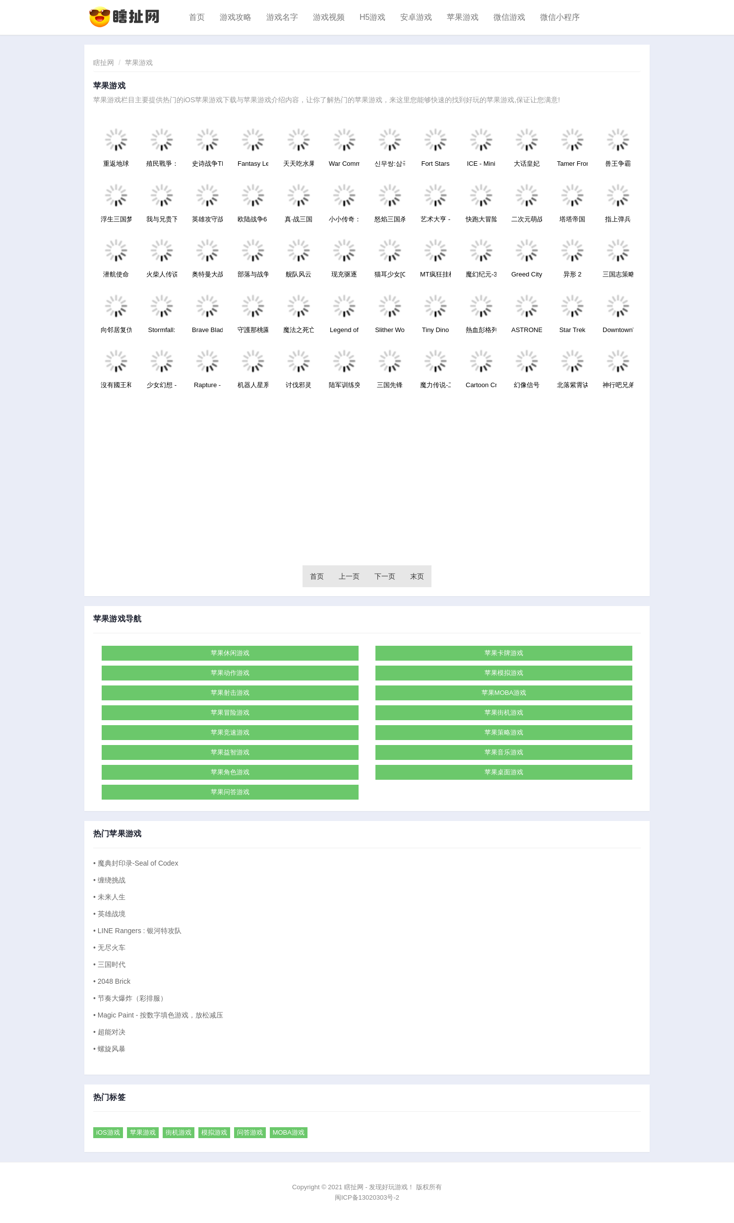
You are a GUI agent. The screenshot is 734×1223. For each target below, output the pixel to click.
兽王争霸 (618, 163)
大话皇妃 (527, 163)
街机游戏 (178, 1132)
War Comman (344, 163)
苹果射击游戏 (230, 692)
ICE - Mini (481, 163)
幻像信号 (527, 385)
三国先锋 (390, 385)
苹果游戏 (463, 17)
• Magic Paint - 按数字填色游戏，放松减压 (158, 1015)
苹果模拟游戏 (504, 673)
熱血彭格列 (481, 330)
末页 (417, 576)
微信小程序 (560, 17)
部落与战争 (253, 274)
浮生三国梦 (116, 219)
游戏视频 (329, 17)
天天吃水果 (298, 163)
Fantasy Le (253, 163)
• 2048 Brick (111, 981)
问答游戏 (250, 1132)
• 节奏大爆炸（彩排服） (130, 998)
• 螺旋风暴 (109, 1049)
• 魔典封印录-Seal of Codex (135, 863)
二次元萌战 (526, 219)
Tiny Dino (435, 330)
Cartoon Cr (481, 385)
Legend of (344, 330)
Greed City (526, 274)
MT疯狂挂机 (435, 274)
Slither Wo (390, 330)
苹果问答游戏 (230, 792)
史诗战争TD (207, 163)
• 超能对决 (109, 1032)
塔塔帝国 (572, 219)
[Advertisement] (367, 480)
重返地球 (116, 163)
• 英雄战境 (109, 914)
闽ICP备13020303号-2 (367, 1197)
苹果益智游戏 (230, 752)
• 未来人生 (109, 897)
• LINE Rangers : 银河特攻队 (137, 931)
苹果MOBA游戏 (504, 692)
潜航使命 (116, 274)
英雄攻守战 (207, 219)
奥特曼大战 (207, 274)
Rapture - (207, 385)
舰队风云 (298, 274)
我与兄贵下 (161, 219)
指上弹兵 (618, 219)
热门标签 (109, 1097)
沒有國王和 (116, 385)
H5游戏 (372, 17)
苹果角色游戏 (230, 772)
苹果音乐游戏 (504, 752)
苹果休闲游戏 (230, 653)
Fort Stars (435, 163)
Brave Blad (207, 330)
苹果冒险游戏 (230, 712)
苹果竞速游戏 (230, 732)
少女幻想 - (162, 385)
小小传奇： (344, 219)
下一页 (384, 576)
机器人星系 (253, 385)
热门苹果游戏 (117, 834)
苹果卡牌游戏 (504, 653)
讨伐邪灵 (298, 385)
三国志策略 (618, 274)
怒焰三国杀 (389, 219)
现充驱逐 (344, 274)
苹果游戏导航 (117, 619)
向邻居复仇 (116, 330)
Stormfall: (162, 330)
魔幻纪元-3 (481, 274)
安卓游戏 (416, 17)
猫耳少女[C (389, 274)
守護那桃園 (253, 330)
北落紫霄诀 (572, 385)
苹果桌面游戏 (504, 772)
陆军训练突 (344, 385)
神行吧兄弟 (618, 385)
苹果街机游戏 (504, 712)
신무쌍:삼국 (389, 163)
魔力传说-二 (435, 385)
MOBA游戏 (289, 1132)
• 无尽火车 (109, 947)
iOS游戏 (108, 1132)
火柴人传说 (161, 274)
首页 (197, 17)
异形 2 (572, 274)
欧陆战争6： (253, 219)
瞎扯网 (103, 63)
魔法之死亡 (298, 330)
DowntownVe (618, 330)
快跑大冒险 (481, 219)
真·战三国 (298, 219)
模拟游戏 (214, 1132)
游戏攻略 (235, 17)
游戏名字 (282, 17)
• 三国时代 (109, 964)
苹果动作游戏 (230, 673)
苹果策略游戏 (504, 732)
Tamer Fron (572, 163)
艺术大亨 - (435, 219)
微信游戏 (509, 17)
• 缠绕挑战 (109, 880)
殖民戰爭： (161, 163)
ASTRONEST (526, 330)
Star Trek (572, 330)
